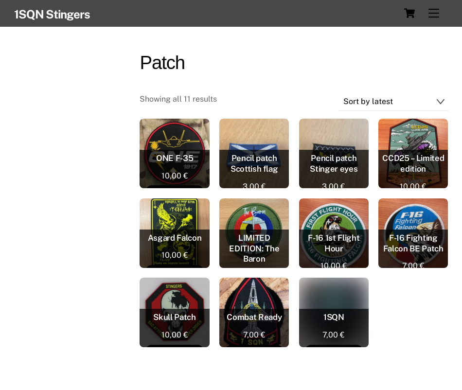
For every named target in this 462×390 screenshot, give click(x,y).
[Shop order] (393, 102)
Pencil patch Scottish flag (254, 163)
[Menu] (434, 13)
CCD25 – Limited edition (413, 163)
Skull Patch (174, 317)
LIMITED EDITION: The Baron (254, 248)
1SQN (333, 317)
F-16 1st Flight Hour (333, 243)
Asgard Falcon (175, 238)
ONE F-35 (174, 158)
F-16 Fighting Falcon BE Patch (413, 243)
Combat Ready (254, 317)
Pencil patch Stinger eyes (333, 163)
